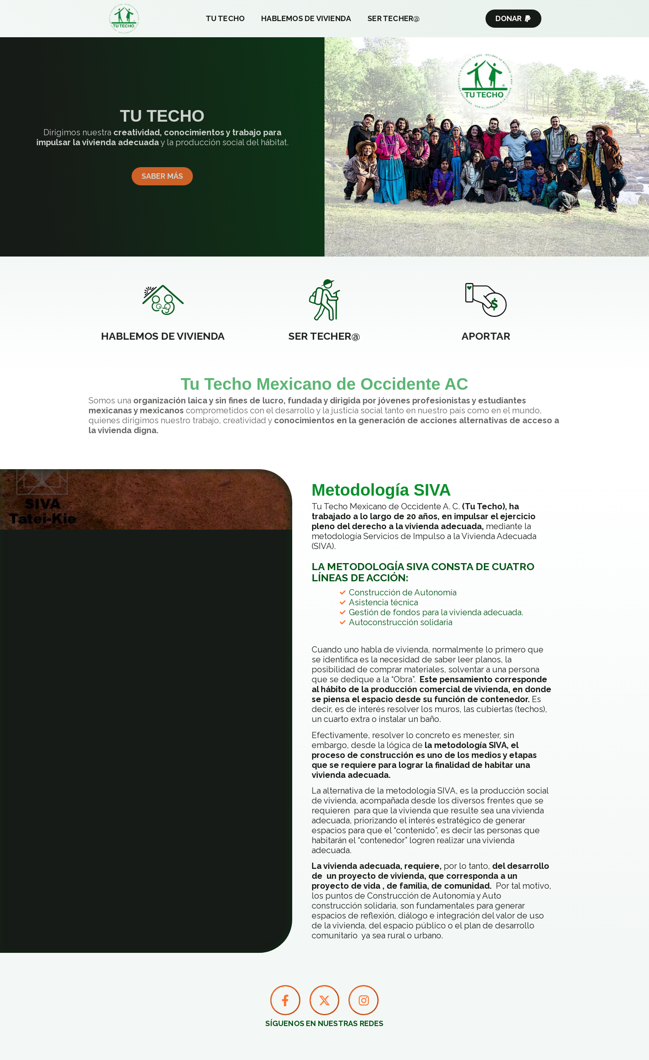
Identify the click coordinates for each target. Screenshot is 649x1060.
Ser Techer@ (394, 18)
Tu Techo (225, 18)
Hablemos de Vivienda (306, 18)
